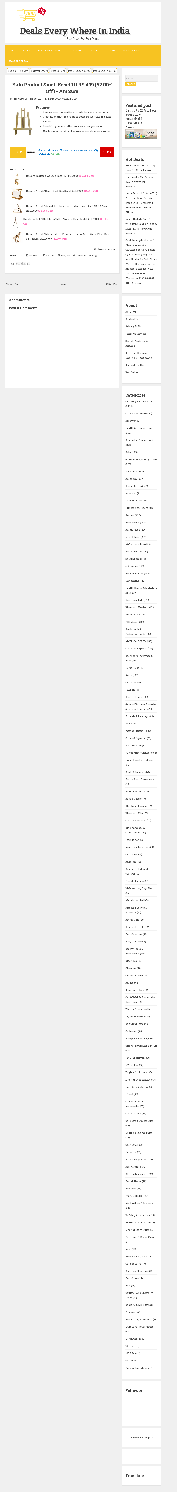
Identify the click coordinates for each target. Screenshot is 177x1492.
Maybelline (132, 580)
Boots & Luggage (135, 771)
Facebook (33, 255)
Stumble (79, 255)
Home (11, 50)
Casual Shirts (133, 485)
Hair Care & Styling (137, 1086)
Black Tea (131, 960)
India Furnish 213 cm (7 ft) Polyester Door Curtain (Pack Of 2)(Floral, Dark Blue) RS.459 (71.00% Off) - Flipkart (141, 202)
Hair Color (131, 1277)
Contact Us (131, 318)
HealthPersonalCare (137, 1221)
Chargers (131, 967)
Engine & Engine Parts (138, 1132)
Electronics (76, 50)
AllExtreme (132, 621)
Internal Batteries (136, 730)
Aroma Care (132, 919)
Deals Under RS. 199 (104, 70)
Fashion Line (133, 744)
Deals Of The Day (18, 70)
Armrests (131, 1187)
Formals (130, 689)
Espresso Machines (137, 1270)
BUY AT (18, 152)
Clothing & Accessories (139, 400)
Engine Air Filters (136, 1071)
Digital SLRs (133, 613)
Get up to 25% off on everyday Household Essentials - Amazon (141, 118)
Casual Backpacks (136, 647)
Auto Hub (131, 492)
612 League (132, 565)
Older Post (112, 283)
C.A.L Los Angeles (136, 819)
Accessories (132, 521)
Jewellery (131, 470)
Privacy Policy (134, 325)
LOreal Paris (133, 536)
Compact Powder (135, 926)
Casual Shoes (133, 1112)
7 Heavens (131, 1311)
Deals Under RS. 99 (79, 70)
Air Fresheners (134, 572)
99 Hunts (131, 1359)
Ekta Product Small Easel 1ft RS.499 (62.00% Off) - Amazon (62, 88)
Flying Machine (135, 1015)
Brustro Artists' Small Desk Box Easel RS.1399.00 (54, 190)
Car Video (131, 853)
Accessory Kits (134, 599)
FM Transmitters (135, 1057)
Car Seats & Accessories (139, 1120)
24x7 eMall (132, 1144)
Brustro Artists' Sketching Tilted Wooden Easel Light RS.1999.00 (61, 218)
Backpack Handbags (137, 1037)
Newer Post (12, 283)
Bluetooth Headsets (137, 606)
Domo (129, 722)
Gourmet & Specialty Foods (141, 458)
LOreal (129, 1093)
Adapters (131, 861)
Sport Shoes (132, 558)
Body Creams (133, 940)
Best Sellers (58, 70)
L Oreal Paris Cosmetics (139, 1326)
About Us (130, 311)
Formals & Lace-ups (137, 715)
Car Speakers (133, 1263)
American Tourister (137, 846)
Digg (93, 255)
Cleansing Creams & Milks (141, 1045)
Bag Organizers (134, 1023)
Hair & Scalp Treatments (139, 778)
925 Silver (131, 1352)
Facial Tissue (133, 1180)
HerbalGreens (133, 1338)
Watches (95, 50)
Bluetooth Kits (134, 812)
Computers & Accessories (140, 439)
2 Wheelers (132, 1064)
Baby (128, 451)
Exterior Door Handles (138, 1079)
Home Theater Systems (139, 759)
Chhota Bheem (134, 974)
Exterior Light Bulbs (137, 1229)
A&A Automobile (135, 543)
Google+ (64, 255)
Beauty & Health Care (50, 50)
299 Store (131, 1345)
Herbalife (131, 1151)
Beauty (129, 420)
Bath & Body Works (137, 1158)
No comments (106, 249)
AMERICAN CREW (136, 640)
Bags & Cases (133, 798)
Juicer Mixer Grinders (138, 752)
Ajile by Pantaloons (137, 1367)
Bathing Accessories (138, 1214)
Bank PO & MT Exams (138, 1304)
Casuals (130, 681)
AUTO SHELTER (134, 1195)
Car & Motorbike (135, 412)
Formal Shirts (134, 499)
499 (107, 152)
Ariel (128, 1248)
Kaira (129, 674)
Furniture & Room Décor (139, 1236)
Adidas (129, 982)
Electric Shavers (135, 1008)
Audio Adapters (134, 790)
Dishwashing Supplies (139, 887)
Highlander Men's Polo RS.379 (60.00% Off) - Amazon (139, 181)
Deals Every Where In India (78, 30)
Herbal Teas (132, 667)
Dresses (130, 514)
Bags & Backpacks (136, 1255)
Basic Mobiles (134, 550)
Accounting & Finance (139, 1318)
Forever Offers (39, 70)
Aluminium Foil (135, 899)
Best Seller (131, 371)
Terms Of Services (135, 333)
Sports (111, 50)
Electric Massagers (137, 1173)
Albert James (133, 1166)
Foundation (132, 839)
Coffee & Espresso (136, 737)
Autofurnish (133, 529)
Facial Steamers (135, 880)
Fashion (26, 50)
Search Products (132, 50)
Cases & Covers (134, 696)
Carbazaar (131, 1030)
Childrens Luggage (137, 805)
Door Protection (135, 989)
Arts (128, 1284)
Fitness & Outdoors (137, 507)
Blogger (148, 1436)
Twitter (49, 255)
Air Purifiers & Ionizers (139, 1202)
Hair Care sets (134, 933)
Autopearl (131, 478)
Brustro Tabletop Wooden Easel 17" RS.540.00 (52, 175)
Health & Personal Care (139, 427)
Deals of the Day (135, 364)
